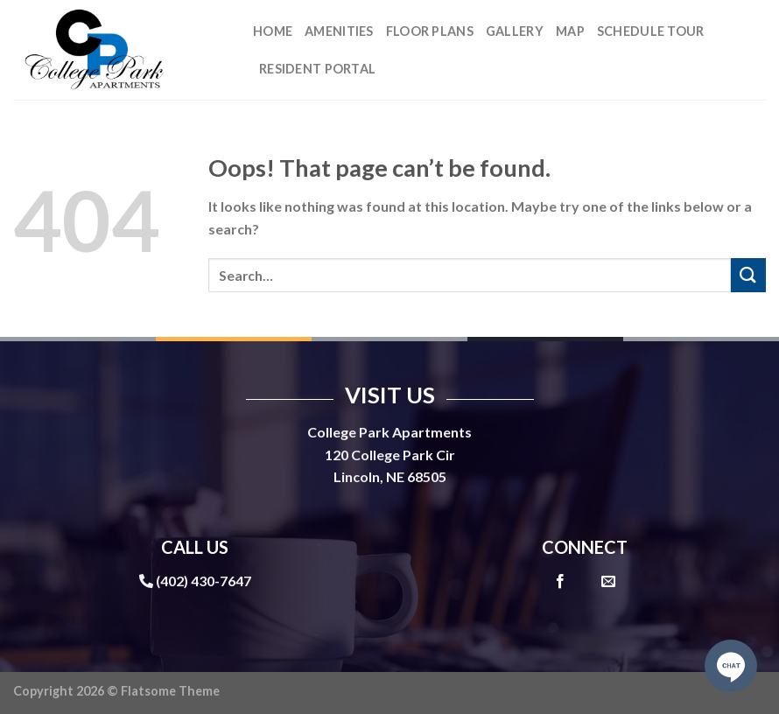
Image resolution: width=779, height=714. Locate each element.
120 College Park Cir (390, 454)
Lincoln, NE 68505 (389, 476)
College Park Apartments (389, 432)
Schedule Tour (651, 31)
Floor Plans (430, 31)
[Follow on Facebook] (560, 582)
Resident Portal (317, 68)
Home (272, 31)
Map (570, 31)
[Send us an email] (608, 582)
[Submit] (748, 275)
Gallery (515, 31)
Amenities (339, 31)
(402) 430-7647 (203, 580)
